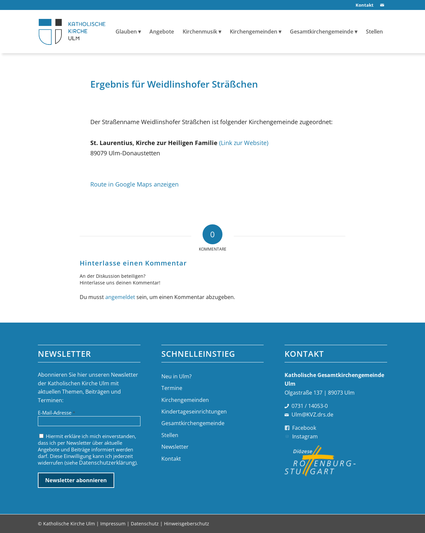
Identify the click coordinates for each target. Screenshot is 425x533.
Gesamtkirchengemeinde (192, 423)
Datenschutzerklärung (107, 462)
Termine (171, 388)
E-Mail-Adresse (56, 412)
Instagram (305, 436)
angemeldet (120, 297)
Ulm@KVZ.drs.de (312, 414)
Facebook (304, 427)
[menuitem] (363, 5)
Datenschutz (145, 523)
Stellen (169, 435)
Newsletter (175, 446)
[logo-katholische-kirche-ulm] (72, 31)
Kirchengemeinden (185, 400)
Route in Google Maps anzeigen (134, 184)
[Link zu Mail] (382, 5)
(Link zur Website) (243, 142)
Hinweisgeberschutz (186, 523)
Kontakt (171, 458)
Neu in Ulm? (176, 376)
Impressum (113, 523)
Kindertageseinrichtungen (194, 411)
